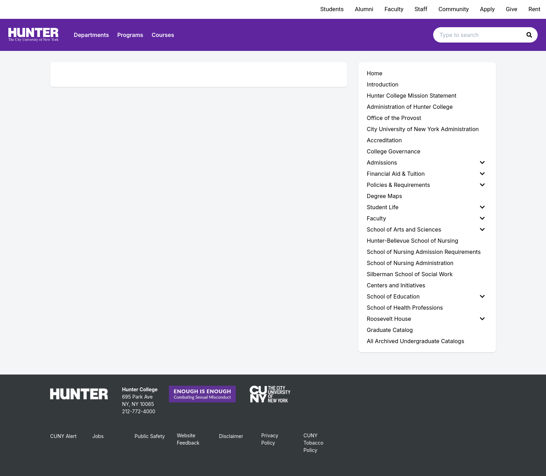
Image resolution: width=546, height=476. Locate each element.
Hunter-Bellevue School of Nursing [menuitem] (412, 240)
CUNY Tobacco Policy (313, 442)
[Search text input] (485, 35)
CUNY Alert (63, 436)
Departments (91, 34)
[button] (529, 35)
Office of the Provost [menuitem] (394, 117)
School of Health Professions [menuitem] (405, 307)
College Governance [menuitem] (393, 151)
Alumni (364, 9)
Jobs (97, 436)
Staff (421, 9)
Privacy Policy (269, 439)
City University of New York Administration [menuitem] (423, 129)
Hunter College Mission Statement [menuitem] (411, 95)
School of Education (426, 296)
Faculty (393, 9)
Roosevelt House (426, 318)
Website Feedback (188, 439)
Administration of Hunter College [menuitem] (410, 106)
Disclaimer (231, 436)
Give (511, 9)
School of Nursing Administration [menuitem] (410, 262)
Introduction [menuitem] (382, 84)
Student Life (426, 207)
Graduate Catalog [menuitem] (390, 329)
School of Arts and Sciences (426, 229)
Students (332, 9)
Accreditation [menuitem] (384, 140)
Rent (534, 9)
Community (453, 9)
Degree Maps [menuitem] (384, 195)
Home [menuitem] (374, 73)
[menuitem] (427, 162)
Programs (130, 34)
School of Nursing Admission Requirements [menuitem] (424, 251)
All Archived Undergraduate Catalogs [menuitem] (415, 341)
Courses (162, 34)
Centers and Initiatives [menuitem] (396, 285)
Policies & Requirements (426, 184)
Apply (487, 9)
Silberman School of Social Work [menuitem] (410, 274)
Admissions (426, 162)
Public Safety (149, 436)
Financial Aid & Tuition (426, 173)
